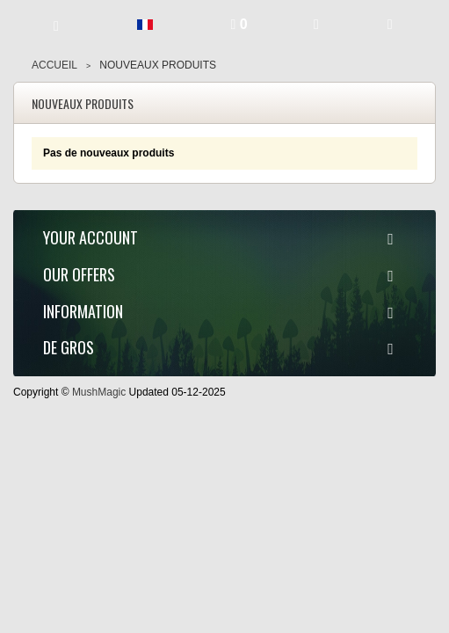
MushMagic (99, 392)
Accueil (54, 65)
